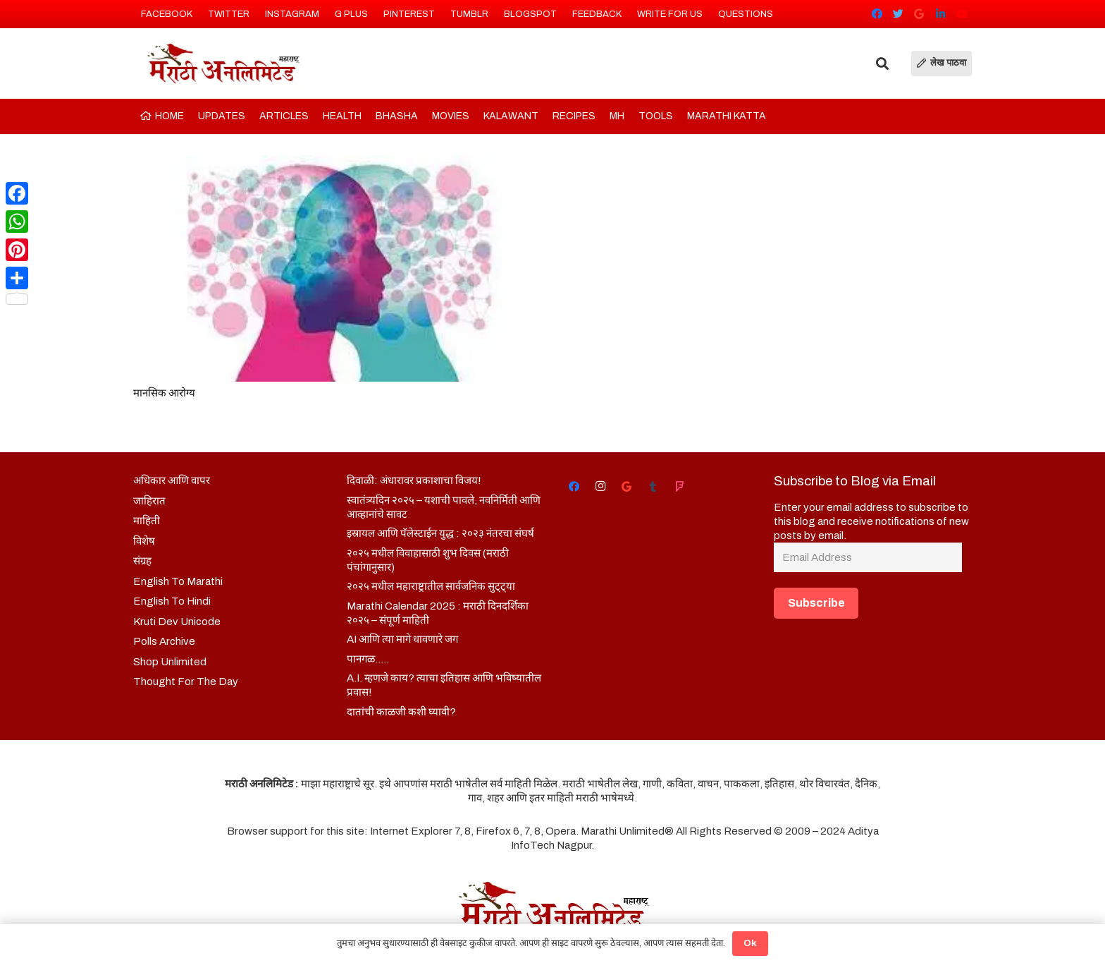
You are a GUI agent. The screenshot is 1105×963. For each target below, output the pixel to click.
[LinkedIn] (940, 14)
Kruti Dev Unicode (177, 621)
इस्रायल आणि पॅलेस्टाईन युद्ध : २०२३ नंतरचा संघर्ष (440, 533)
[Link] (222, 63)
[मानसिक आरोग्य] (335, 268)
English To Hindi (172, 601)
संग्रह (142, 561)
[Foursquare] (679, 486)
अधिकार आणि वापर (171, 480)
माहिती (146, 520)
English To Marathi (178, 581)
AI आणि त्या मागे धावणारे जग (402, 639)
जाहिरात (149, 501)
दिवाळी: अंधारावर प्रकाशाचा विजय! (414, 480)
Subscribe (816, 603)
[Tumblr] (653, 486)
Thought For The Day (185, 681)
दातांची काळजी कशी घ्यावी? (401, 711)
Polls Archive (164, 641)
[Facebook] (876, 14)
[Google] (919, 14)
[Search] (882, 63)
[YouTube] (961, 14)
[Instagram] (600, 486)
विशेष (144, 541)
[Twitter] (897, 14)
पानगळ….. (368, 659)
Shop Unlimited (169, 661)
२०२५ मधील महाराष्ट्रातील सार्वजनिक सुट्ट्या (431, 586)
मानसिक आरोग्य (164, 393)
